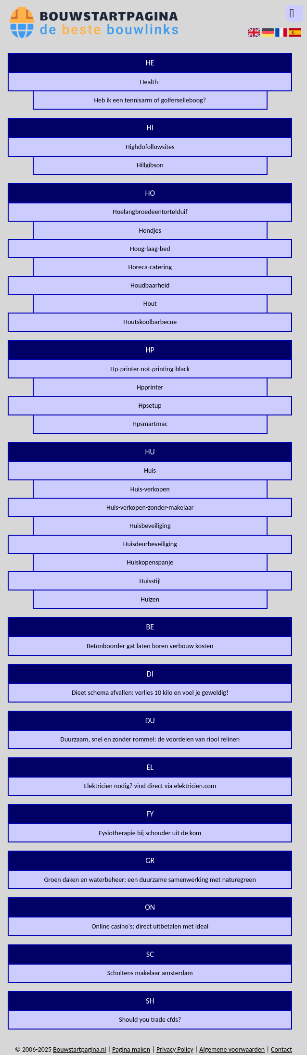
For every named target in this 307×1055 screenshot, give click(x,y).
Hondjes (150, 230)
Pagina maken (131, 1049)
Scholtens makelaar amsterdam (150, 973)
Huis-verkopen (150, 489)
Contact (281, 1049)
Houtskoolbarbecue (150, 322)
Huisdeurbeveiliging (150, 544)
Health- (150, 82)
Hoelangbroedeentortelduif (150, 212)
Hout (150, 304)
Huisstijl (150, 581)
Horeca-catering (150, 267)
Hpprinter (150, 387)
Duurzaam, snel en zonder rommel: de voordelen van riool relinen (150, 739)
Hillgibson (150, 165)
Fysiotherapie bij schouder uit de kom (150, 833)
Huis (150, 470)
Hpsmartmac (149, 424)
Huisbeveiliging (150, 526)
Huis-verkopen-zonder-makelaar (150, 507)
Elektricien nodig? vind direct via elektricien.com (150, 786)
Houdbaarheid (149, 285)
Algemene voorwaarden (232, 1049)
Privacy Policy (174, 1049)
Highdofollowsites (150, 147)
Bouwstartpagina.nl (79, 1049)
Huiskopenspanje (150, 562)
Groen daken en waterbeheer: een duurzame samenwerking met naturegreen (150, 880)
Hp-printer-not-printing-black (150, 369)
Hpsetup (150, 406)
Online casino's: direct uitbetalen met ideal (149, 926)
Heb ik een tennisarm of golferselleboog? (150, 100)
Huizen (150, 599)
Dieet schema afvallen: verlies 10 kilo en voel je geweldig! (150, 693)
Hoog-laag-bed (150, 249)
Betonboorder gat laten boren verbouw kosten (150, 646)
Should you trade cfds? (150, 1020)
